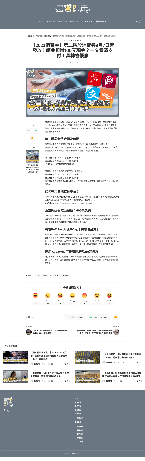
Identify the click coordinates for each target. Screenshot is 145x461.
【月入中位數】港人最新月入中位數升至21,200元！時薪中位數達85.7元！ (122, 358)
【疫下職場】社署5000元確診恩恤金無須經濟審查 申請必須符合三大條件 (32, 168)
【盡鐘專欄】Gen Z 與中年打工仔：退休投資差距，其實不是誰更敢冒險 (50, 378)
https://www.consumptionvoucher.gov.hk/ (75, 203)
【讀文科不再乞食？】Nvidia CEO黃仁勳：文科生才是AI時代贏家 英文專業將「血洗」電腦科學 (50, 358)
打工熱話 (69, 40)
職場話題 (78, 40)
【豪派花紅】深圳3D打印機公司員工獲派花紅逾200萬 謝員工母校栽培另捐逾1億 (122, 378)
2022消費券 (42, 276)
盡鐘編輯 (37, 366)
